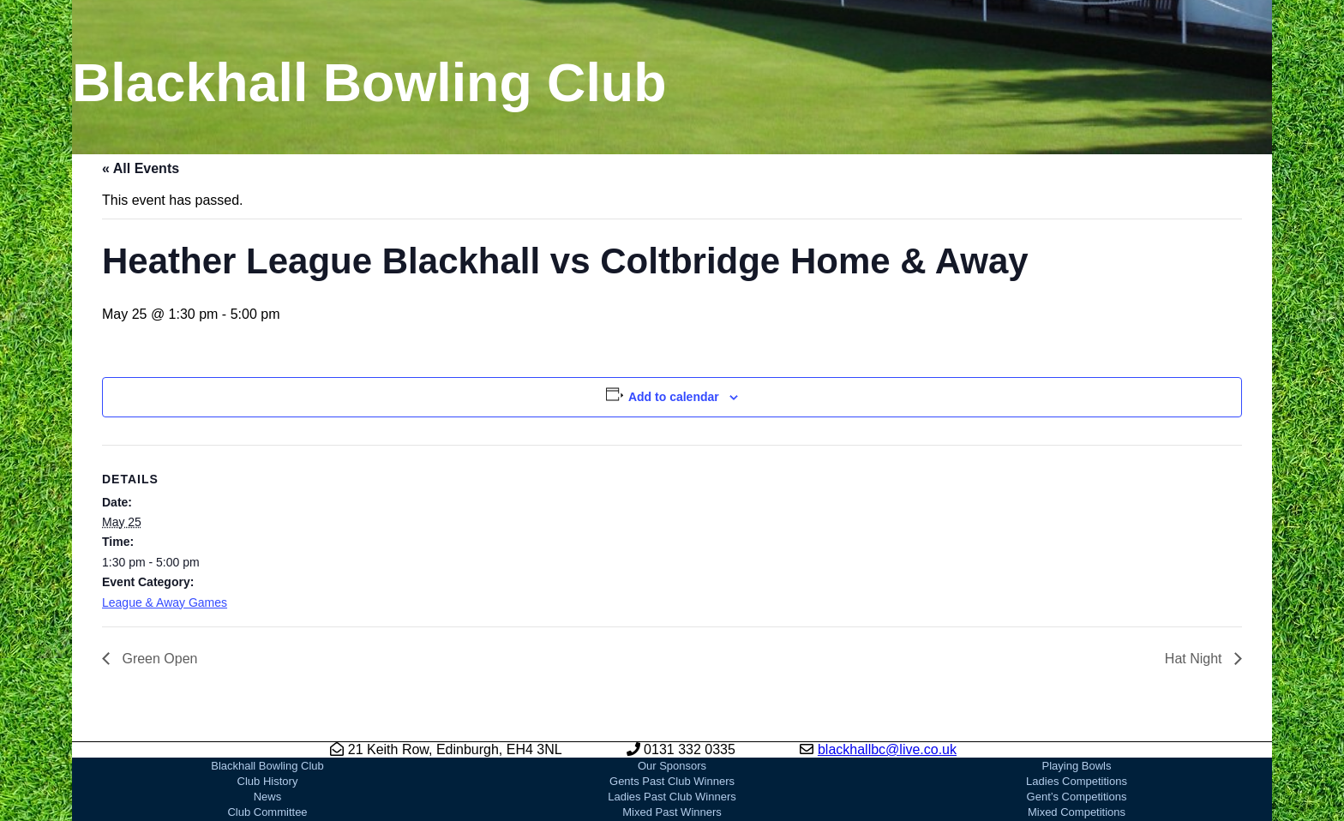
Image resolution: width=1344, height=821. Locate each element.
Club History (267, 781)
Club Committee (267, 812)
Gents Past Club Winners (672, 781)
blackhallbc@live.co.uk (887, 749)
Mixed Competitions (1076, 812)
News (268, 796)
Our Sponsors (672, 765)
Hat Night (1195, 658)
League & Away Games (164, 602)
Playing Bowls (1077, 765)
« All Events (140, 168)
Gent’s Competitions (1077, 796)
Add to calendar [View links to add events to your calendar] (673, 397)
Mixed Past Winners (672, 812)
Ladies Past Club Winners (672, 796)
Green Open (158, 658)
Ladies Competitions (1076, 781)
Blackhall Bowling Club (267, 765)
